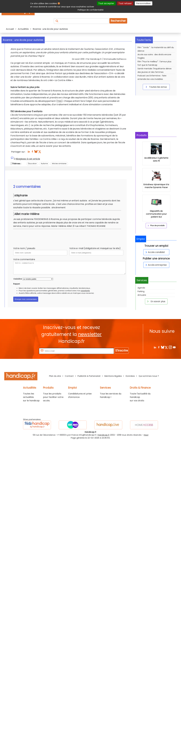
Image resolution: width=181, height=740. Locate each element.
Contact (69, 375)
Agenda (141, 287)
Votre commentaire (24, 259)
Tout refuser (125, 3)
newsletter (90, 334)
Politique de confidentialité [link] (90, 9)
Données (130, 375)
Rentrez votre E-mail (27, 350)
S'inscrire (121, 350)
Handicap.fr (104, 435)
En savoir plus (155, 301)
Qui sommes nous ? (149, 375)
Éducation (32, 163)
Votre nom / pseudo (24, 248)
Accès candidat (155, 252)
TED (59, 101)
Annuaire (142, 295)
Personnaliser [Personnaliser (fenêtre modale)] (143, 3)
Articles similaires (59, 163)
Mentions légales (113, 375)
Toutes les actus (156, 87)
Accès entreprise (156, 265)
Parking (141, 291)
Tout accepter (106, 3)
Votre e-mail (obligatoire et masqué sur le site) (95, 248)
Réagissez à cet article (28, 158)
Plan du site (55, 375)
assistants (85, 290)
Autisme (44, 163)
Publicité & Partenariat (89, 375)
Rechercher (118, 21)
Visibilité (17, 278)
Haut (146, 435)
